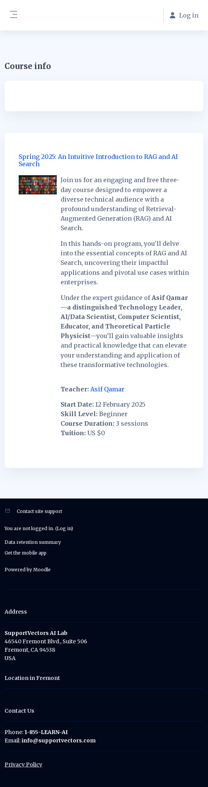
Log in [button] (184, 15)
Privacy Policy (23, 764)
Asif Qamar (107, 389)
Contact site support (39, 511)
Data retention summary (33, 542)
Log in (64, 528)
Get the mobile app (25, 553)
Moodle (42, 569)
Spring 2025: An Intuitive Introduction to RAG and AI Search (98, 160)
